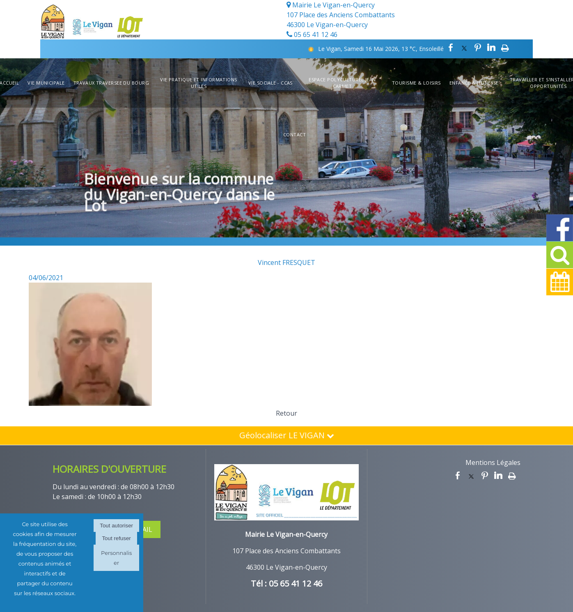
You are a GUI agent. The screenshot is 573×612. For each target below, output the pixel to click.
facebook (451, 47)
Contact (294, 134)
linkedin (491, 47)
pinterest (478, 47)
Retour (286, 413)
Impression (505, 47)
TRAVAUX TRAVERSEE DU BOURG (111, 83)
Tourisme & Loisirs (416, 83)
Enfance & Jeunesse (474, 83)
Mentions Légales (492, 462)
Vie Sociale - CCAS (270, 83)
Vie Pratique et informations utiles (198, 83)
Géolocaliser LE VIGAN (286, 435)
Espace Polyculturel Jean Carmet (342, 83)
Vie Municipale (46, 83)
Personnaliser (116, 558)
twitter (464, 47)
